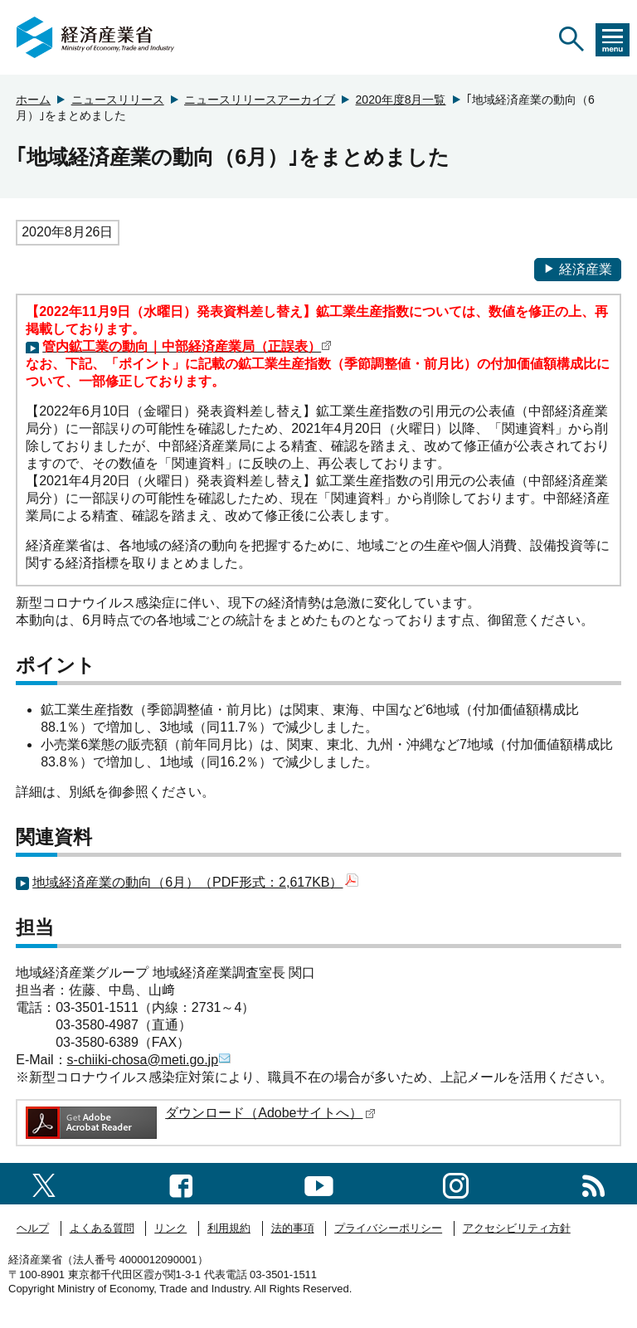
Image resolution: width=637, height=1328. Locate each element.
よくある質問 (102, 1228)
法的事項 (292, 1228)
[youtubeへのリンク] (318, 1183)
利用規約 (228, 1228)
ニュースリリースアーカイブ (259, 99)
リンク (170, 1228)
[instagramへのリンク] (455, 1183)
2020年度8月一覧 (401, 99)
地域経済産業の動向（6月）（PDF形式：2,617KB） (195, 882)
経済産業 (577, 269)
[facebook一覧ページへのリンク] (181, 1183)
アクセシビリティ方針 (517, 1228)
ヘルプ (33, 1228)
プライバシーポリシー (388, 1228)
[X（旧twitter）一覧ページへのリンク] (44, 1183)
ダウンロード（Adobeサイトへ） (270, 1113)
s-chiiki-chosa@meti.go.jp (149, 1060)
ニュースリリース (117, 99)
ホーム (33, 99)
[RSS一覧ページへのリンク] (593, 1183)
